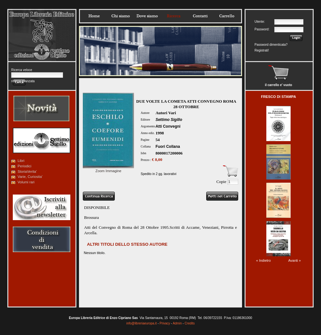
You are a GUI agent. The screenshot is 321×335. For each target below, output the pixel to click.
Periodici (24, 166)
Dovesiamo (147, 16)
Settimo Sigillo (168, 119)
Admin (177, 323)
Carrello (227, 16)
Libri (21, 161)
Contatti (200, 16)
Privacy (165, 323)
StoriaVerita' (27, 171)
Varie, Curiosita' (30, 177)
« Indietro (263, 260)
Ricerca (173, 16)
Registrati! (261, 50)
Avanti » (294, 260)
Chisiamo (120, 16)
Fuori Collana (167, 146)
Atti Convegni (167, 126)
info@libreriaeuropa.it (141, 323)
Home (94, 16)
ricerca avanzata (23, 81)
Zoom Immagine (108, 169)
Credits (189, 323)
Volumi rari (26, 182)
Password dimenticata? (270, 44)
